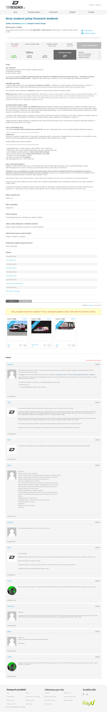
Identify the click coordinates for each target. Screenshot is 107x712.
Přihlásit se (91, 5)
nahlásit (25, 319)
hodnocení (91, 305)
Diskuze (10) (25, 301)
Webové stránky (11, 696)
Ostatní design (29, 704)
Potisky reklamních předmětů (33, 696)
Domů (15, 12)
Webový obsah (10, 700)
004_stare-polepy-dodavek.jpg (14, 283)
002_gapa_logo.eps (11, 268)
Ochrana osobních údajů (70, 696)
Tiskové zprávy (48, 704)
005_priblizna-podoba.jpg (13, 291)
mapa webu (22, 707)
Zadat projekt (53, 12)
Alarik (8, 345)
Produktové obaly (30, 700)
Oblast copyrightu (68, 700)
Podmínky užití (67, 693)
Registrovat (98, 5)
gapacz (23, 23)
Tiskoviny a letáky (11, 704)
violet (57, 345)
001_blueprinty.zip (11, 260)
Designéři (72, 12)
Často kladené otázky (50, 700)
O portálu (47, 693)
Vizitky (27, 693)
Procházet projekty (34, 12)
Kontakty (91, 12)
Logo (8, 693)
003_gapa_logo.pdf (11, 275)
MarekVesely (35, 345)
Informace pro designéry (51, 696)
